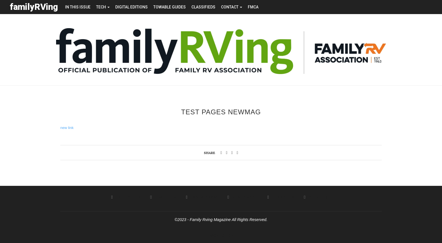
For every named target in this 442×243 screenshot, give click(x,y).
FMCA (253, 7)
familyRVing (34, 7)
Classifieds (203, 7)
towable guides (169, 7)
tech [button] (103, 7)
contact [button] (231, 7)
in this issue (77, 7)
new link (67, 127)
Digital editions (131, 7)
